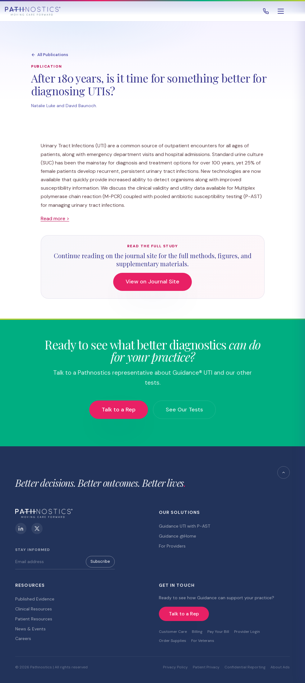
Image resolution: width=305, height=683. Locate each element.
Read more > (55, 218)
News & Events (30, 629)
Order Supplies (172, 640)
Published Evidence (34, 599)
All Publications (49, 54)
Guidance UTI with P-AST (184, 526)
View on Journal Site (152, 281)
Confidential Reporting (245, 667)
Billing (197, 631)
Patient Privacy (206, 667)
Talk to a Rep (119, 409)
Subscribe (100, 561)
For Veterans (202, 640)
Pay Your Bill (218, 631)
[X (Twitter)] (37, 528)
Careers (23, 638)
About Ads (280, 667)
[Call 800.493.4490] (266, 11)
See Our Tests (184, 409)
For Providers (172, 546)
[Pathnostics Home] (32, 11)
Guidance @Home (177, 536)
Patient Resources (33, 619)
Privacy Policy (175, 667)
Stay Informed (32, 549)
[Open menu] (281, 11)
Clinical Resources (33, 609)
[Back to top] (283, 472)
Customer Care (173, 631)
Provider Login (247, 631)
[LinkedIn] (20, 528)
